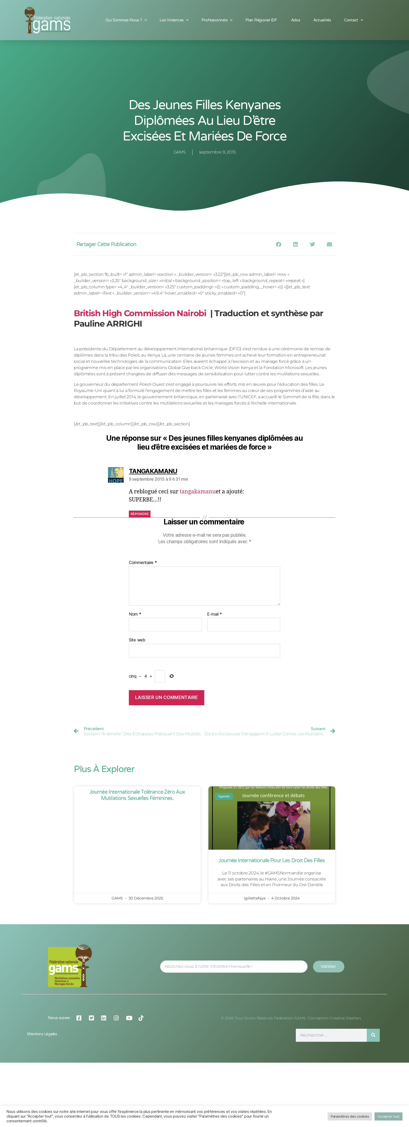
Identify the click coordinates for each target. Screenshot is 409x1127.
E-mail (214, 614)
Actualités (322, 20)
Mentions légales (42, 1034)
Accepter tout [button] (388, 1116)
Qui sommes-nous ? (126, 20)
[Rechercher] (373, 1035)
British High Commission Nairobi (140, 313)
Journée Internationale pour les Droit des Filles (272, 861)
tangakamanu (198, 491)
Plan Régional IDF (261, 20)
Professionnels (217, 20)
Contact (353, 20)
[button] (279, 244)
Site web (137, 639)
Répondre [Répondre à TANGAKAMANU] (140, 514)
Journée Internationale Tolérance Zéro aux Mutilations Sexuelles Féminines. (137, 795)
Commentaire (143, 562)
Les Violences (174, 20)
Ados (295, 20)
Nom (135, 614)
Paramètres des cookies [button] (350, 1116)
